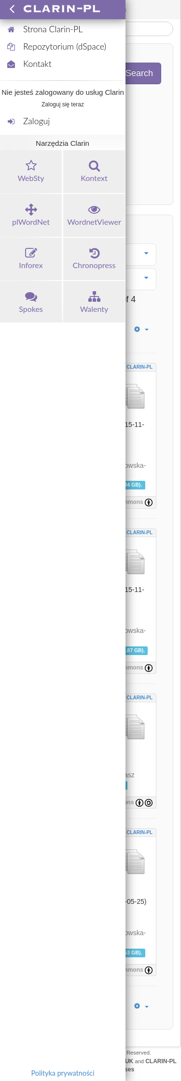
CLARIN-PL (139, 367)
